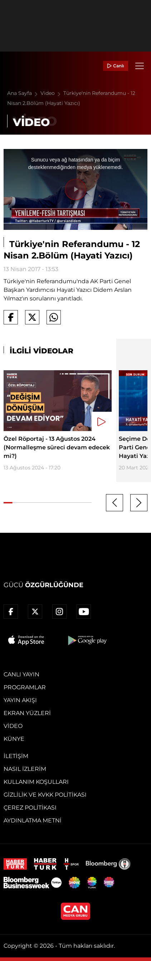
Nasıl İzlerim (25, 769)
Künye (14, 738)
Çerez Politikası (30, 807)
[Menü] (139, 66)
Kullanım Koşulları (36, 781)
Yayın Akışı (20, 700)
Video (51, 93)
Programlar (25, 687)
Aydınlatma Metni (33, 820)
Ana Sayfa (23, 93)
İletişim (16, 756)
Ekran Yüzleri (27, 713)
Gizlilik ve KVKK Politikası (45, 794)
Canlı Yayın (21, 674)
